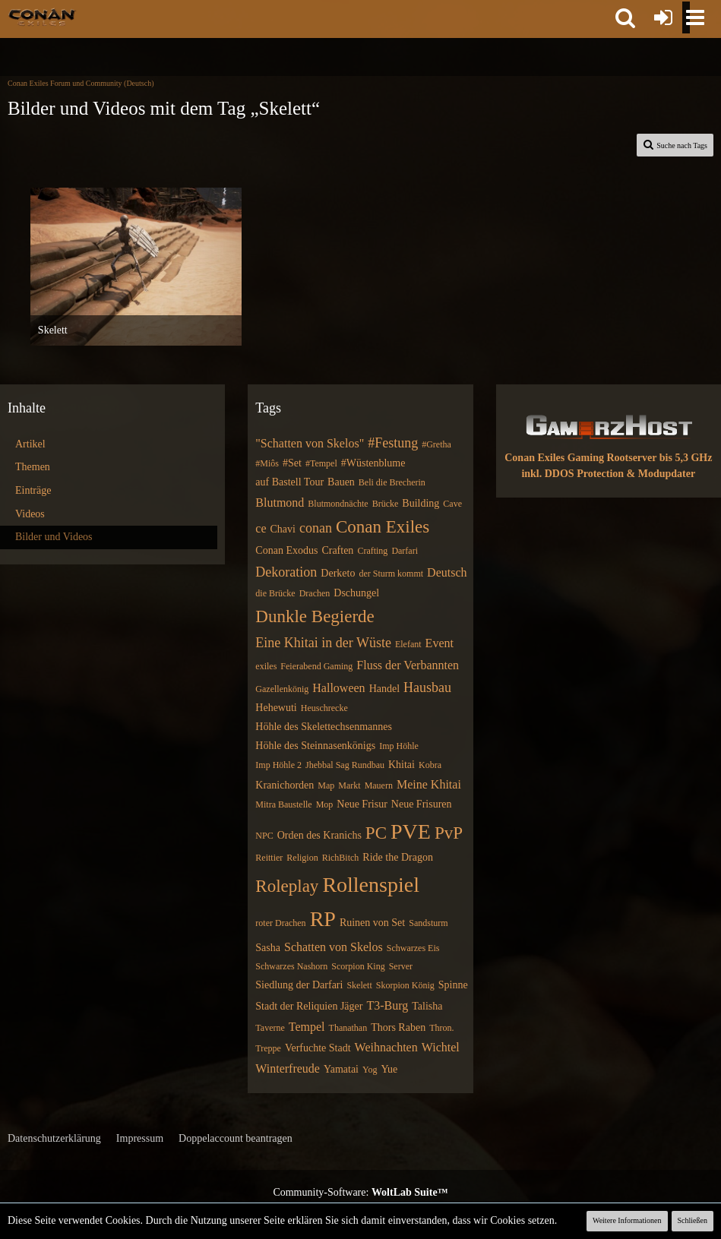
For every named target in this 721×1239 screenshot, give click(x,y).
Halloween (338, 687)
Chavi (283, 529)
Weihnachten (386, 1047)
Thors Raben (398, 1027)
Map (326, 785)
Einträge (33, 490)
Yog (369, 1069)
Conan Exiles (382, 526)
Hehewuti (275, 707)
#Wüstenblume (373, 463)
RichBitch (340, 857)
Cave (452, 503)
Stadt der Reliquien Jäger (308, 1006)
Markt (349, 785)
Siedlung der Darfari (299, 985)
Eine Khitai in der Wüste (323, 642)
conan (315, 528)
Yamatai (341, 1069)
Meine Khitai (429, 784)
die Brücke (275, 593)
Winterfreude (287, 1068)
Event (439, 643)
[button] (625, 17)
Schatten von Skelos (333, 946)
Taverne (269, 1027)
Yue (389, 1069)
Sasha (267, 947)
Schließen (692, 1220)
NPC (264, 835)
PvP (449, 832)
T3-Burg (387, 1005)
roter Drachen (280, 923)
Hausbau (427, 687)
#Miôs (267, 463)
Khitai (401, 764)
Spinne (453, 985)
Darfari (404, 550)
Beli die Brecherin (392, 482)
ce (260, 528)
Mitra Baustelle (283, 804)
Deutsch (446, 572)
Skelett (359, 985)
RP (323, 919)
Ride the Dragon (397, 857)
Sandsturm (428, 923)
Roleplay (286, 886)
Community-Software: (360, 1192)
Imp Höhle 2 (278, 765)
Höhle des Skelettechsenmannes (323, 726)
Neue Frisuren (421, 804)
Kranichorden (284, 785)
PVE (411, 831)
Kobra (430, 765)
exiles (266, 666)
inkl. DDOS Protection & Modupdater (608, 473)
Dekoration (286, 572)
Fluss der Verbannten (407, 665)
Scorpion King (357, 966)
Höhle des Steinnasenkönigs (315, 745)
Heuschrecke (324, 708)
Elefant (408, 644)
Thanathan (348, 1027)
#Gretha (436, 444)
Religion (302, 857)
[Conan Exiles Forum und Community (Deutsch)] (42, 17)
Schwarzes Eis (413, 948)
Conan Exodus (286, 550)
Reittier (269, 857)
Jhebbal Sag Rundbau (344, 765)
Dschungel (356, 593)
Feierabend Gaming (316, 666)
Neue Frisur (362, 804)
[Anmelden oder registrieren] (663, 17)
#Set (292, 463)
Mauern (379, 785)
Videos (30, 514)
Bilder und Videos (54, 536)
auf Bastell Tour (289, 482)
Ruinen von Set (372, 922)
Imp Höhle (399, 746)
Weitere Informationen (627, 1220)
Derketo (338, 573)
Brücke (385, 503)
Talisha (427, 1006)
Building (420, 503)
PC (376, 832)
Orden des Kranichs (319, 835)
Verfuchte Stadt (318, 1048)
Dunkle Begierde (314, 616)
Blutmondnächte (338, 503)
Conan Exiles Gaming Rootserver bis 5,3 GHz (608, 457)
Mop (325, 804)
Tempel (307, 1026)
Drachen (314, 593)
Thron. (441, 1027)
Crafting (372, 550)
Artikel (30, 444)
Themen (32, 467)
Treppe (268, 1048)
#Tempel (321, 463)
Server (401, 966)
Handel (384, 688)
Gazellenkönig (281, 689)
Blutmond (279, 502)
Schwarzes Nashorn (291, 966)
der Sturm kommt (391, 573)
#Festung (393, 442)
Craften (337, 550)
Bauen (341, 482)
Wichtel (441, 1047)
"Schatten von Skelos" (309, 443)
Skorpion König (405, 985)
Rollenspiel (370, 884)
